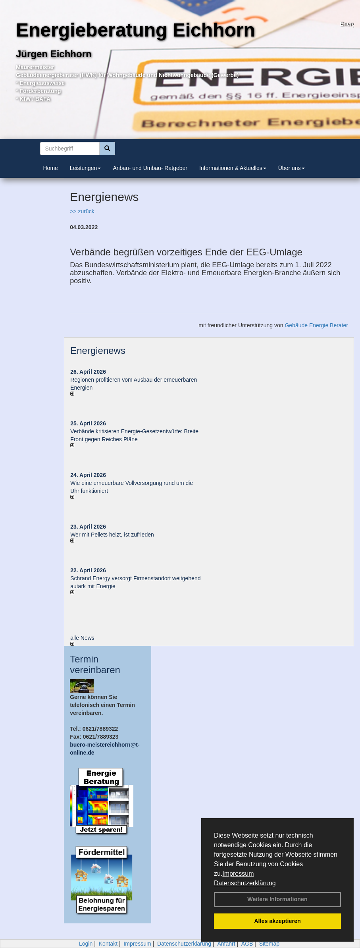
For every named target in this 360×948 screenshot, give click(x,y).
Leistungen (85, 168)
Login (85, 943)
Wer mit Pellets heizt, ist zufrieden (112, 534)
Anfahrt (226, 943)
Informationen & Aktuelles (232, 168)
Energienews (97, 350)
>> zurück (82, 211)
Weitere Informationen (277, 899)
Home (50, 168)
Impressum (238, 873)
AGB (247, 943)
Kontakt (108, 943)
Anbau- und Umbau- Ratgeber (150, 168)
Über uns (291, 168)
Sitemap (269, 943)
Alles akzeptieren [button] (277, 921)
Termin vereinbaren (95, 664)
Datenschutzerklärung (245, 883)
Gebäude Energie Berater (316, 325)
